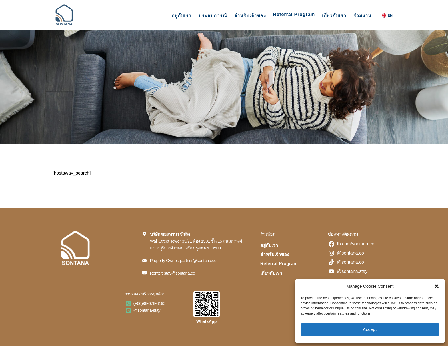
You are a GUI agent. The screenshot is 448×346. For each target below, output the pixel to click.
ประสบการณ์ (213, 15)
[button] (436, 286)
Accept (370, 329)
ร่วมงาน (362, 15)
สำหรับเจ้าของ (250, 15)
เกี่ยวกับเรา (334, 15)
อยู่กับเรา (181, 15)
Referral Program (294, 14)
